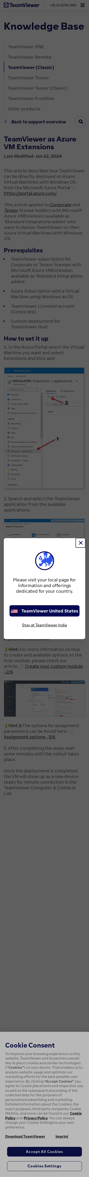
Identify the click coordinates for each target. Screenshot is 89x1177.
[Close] (80, 543)
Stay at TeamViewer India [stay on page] (44, 625)
